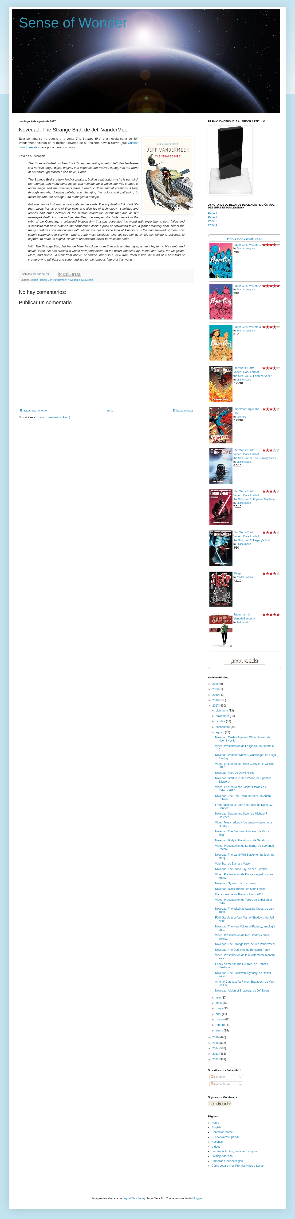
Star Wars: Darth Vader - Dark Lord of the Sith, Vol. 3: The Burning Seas (254, 454)
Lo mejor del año (222, 1156)
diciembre (222, 710)
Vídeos (216, 1146)
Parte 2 (212, 217)
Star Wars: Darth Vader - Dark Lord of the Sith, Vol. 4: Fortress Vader (252, 372)
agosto (220, 732)
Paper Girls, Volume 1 (247, 244)
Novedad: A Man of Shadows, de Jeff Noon (242, 990)
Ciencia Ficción (38, 279)
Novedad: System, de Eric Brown (235, 883)
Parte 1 (212, 213)
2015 (216, 1043)
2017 (216, 705)
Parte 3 (212, 221)
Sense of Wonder (73, 23)
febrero (220, 1025)
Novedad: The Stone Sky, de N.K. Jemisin (241, 869)
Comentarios (220, 1084)
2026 (216, 683)
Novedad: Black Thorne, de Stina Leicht (240, 889)
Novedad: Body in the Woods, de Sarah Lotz (243, 840)
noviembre (223, 716)
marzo (220, 1019)
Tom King (241, 416)
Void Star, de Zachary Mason (233, 863)
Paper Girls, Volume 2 (247, 286)
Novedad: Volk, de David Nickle (234, 772)
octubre (221, 721)
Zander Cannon (244, 577)
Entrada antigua (183, 410)
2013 (216, 1053)
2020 (216, 689)
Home (215, 1122)
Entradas (218, 1077)
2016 (216, 1037)
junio (219, 1003)
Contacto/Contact (222, 1132)
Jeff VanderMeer (57, 279)
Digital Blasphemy (134, 1198)
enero (220, 1030)
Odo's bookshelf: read (244, 239)
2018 (216, 700)
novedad (73, 279)
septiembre (223, 727)
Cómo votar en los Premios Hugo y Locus (238, 1165)
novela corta (86, 279)
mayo (220, 1008)
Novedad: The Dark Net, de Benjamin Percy (242, 949)
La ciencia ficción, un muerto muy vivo (235, 1151)
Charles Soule (243, 379)
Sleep (237, 573)
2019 (216, 694)
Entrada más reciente (33, 410)
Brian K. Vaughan (245, 248)
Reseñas (217, 1141)
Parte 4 (212, 225)
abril (219, 1014)
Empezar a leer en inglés (227, 1161)
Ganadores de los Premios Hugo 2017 (239, 894)
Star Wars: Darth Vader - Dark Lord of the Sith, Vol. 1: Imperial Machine (254, 495)
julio (219, 997)
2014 (216, 1048)
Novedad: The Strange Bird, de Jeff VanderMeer (245, 944)
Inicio (109, 410)
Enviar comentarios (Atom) (53, 417)
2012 (216, 1059)
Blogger (197, 1198)
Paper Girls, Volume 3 (247, 327)
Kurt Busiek (242, 622)
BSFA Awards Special (225, 1137)
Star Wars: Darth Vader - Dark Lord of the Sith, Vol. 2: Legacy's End (251, 536)
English (216, 1127)
